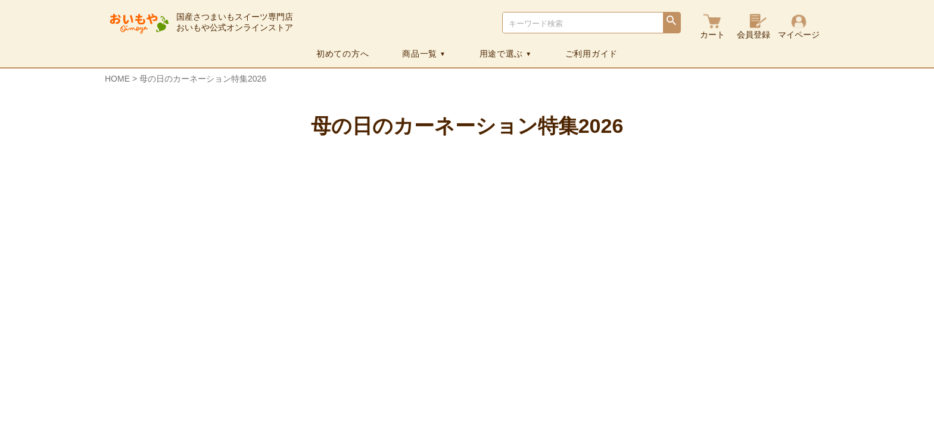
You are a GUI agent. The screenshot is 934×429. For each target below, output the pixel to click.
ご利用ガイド (591, 53)
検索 (671, 23)
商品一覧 (424, 53)
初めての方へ (342, 53)
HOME (117, 78)
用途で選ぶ (506, 53)
